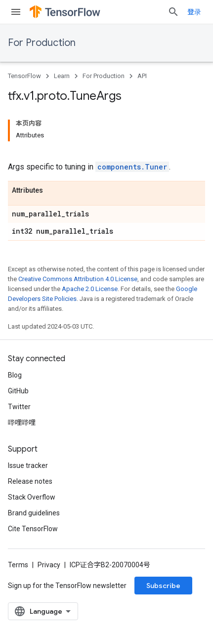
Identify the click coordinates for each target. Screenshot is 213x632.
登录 (194, 12)
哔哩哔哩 (22, 422)
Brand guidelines (34, 513)
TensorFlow (24, 76)
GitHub (18, 391)
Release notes (30, 481)
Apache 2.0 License (90, 289)
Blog (15, 375)
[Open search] (173, 12)
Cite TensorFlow (33, 529)
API (142, 76)
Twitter (19, 407)
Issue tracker (28, 465)
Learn (62, 76)
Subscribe (163, 585)
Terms (18, 565)
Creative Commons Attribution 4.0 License (77, 279)
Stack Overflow (31, 497)
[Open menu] (16, 12)
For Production (42, 43)
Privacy (49, 565)
